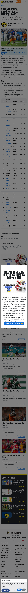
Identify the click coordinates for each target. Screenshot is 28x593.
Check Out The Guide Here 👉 (14, 323)
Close (24, 589)
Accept (19, 589)
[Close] (25, 580)
